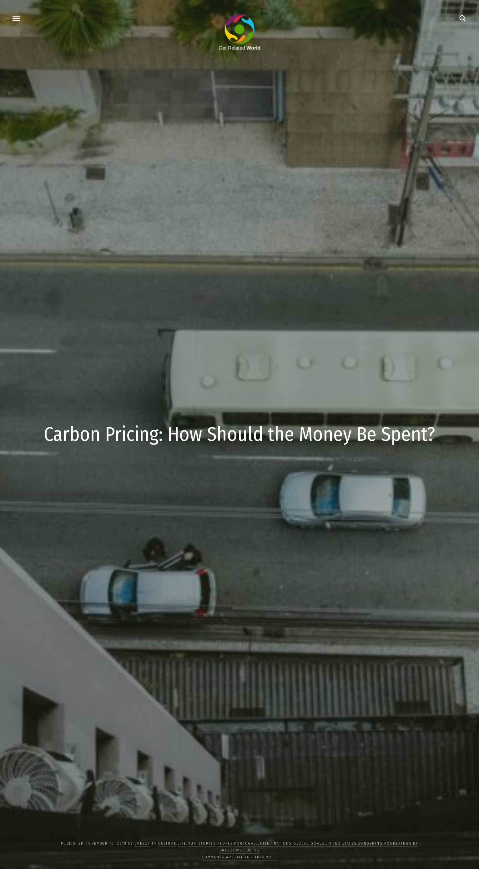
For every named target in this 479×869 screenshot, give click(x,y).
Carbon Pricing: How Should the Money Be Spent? (239, 434)
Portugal (245, 843)
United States (340, 843)
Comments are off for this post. (239, 857)
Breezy (142, 843)
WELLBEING (248, 850)
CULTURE (167, 843)
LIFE (182, 843)
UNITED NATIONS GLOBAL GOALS (290, 843)
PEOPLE (225, 843)
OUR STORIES (202, 843)
